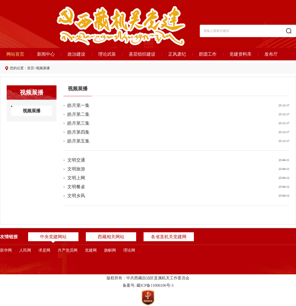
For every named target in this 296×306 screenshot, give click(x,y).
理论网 (129, 250)
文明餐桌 (76, 186)
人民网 (25, 250)
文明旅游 (76, 168)
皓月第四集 (78, 132)
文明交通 (76, 160)
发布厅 (271, 54)
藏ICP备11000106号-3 (154, 285)
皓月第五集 (78, 141)
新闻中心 (46, 54)
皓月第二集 (78, 114)
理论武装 (107, 54)
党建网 (91, 250)
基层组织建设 (142, 54)
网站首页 (15, 54)
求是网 (44, 250)
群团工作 (208, 54)
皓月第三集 (78, 123)
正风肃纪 (177, 54)
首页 (30, 68)
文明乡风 (76, 195)
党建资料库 (240, 54)
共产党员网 (67, 250)
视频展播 (43, 68)
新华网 (6, 250)
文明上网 (76, 177)
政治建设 (76, 54)
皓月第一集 (78, 105)
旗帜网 (110, 250)
